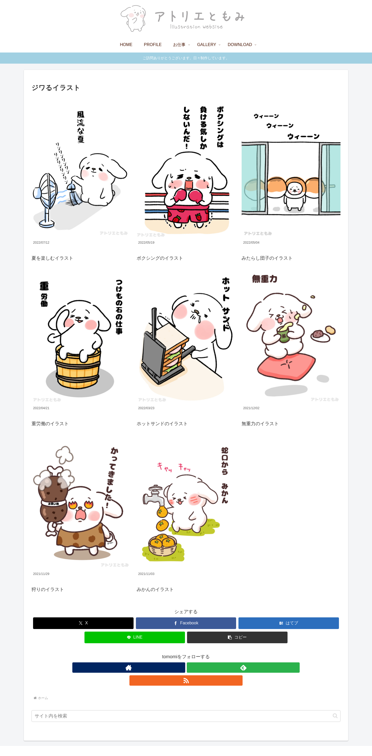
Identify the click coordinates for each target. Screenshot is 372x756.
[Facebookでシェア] (186, 623)
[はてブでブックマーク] (288, 623)
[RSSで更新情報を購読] (198, 667)
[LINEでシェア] (134, 637)
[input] (186, 703)
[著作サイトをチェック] (174, 667)
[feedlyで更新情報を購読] (186, 667)
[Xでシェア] (83, 623)
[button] (237, 637)
